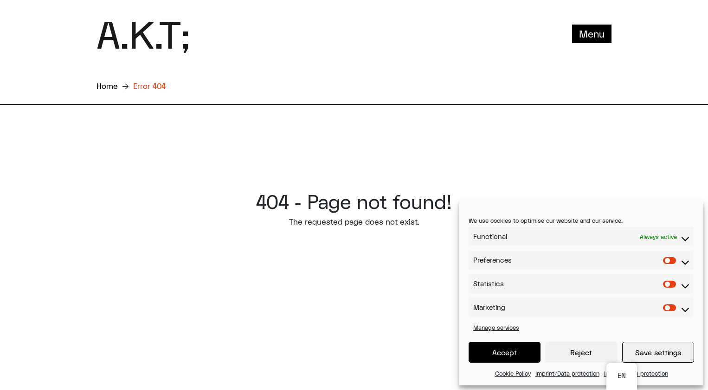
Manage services (496, 327)
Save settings (658, 352)
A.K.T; (143, 34)
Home (107, 86)
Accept (504, 352)
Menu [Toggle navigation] (592, 33)
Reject (581, 352)
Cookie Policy (513, 373)
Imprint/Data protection (567, 373)
